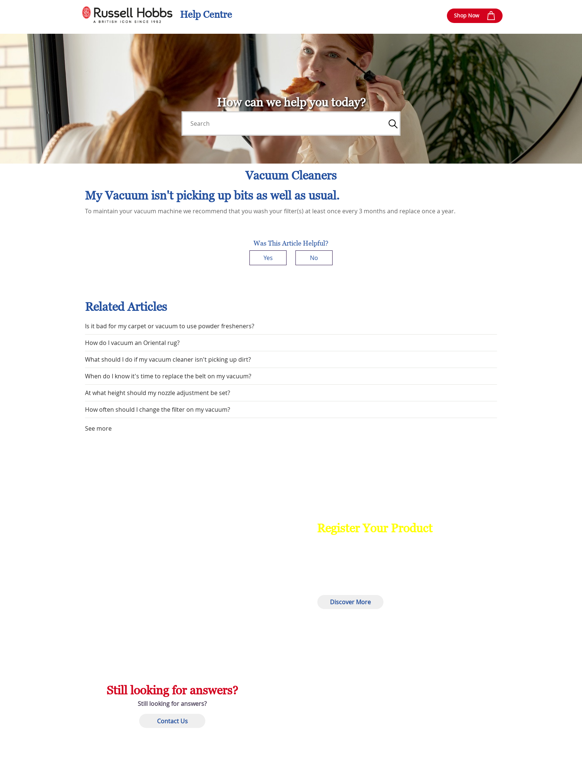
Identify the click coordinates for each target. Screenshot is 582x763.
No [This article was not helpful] (314, 258)
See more (98, 428)
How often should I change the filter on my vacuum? (157, 409)
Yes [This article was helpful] (268, 258)
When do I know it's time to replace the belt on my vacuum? (168, 376)
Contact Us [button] (172, 721)
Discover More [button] (350, 602)
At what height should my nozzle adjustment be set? (157, 393)
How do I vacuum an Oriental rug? (132, 343)
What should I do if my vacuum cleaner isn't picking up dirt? (168, 359)
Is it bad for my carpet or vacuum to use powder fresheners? (169, 326)
